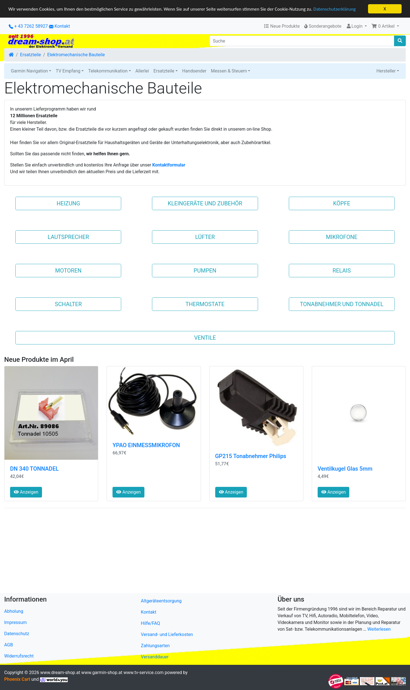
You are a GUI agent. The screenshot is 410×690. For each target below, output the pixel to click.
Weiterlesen (379, 629)
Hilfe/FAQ (150, 623)
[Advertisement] (172, 552)
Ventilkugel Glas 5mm (345, 468)
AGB (8, 644)
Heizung (68, 203)
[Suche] (302, 41)
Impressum (15, 622)
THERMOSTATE (205, 304)
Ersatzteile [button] (163, 71)
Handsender (194, 71)
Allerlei (142, 71)
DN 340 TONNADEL (34, 468)
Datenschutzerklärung (334, 9)
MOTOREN (68, 270)
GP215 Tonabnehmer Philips (250, 456)
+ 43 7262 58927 (28, 26)
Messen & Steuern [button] (229, 71)
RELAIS (341, 270)
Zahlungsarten (155, 645)
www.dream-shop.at (60, 672)
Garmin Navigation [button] (29, 71)
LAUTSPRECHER (68, 237)
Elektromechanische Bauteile (76, 54)
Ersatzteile (30, 54)
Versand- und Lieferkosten (167, 634)
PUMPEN (205, 270)
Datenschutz (16, 633)
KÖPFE (341, 203)
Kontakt (62, 26)
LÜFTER (205, 237)
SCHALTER (68, 304)
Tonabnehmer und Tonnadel (341, 304)
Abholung (13, 611)
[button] (385, 26)
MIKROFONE (341, 237)
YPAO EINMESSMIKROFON (146, 445)
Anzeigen (26, 492)
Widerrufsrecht (19, 656)
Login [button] (355, 26)
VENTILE (205, 337)
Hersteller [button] (386, 71)
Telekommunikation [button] (107, 71)
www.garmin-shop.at (101, 672)
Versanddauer (154, 657)
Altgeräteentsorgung (161, 601)
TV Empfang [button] (68, 71)
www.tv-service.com (143, 672)
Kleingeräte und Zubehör (205, 203)
